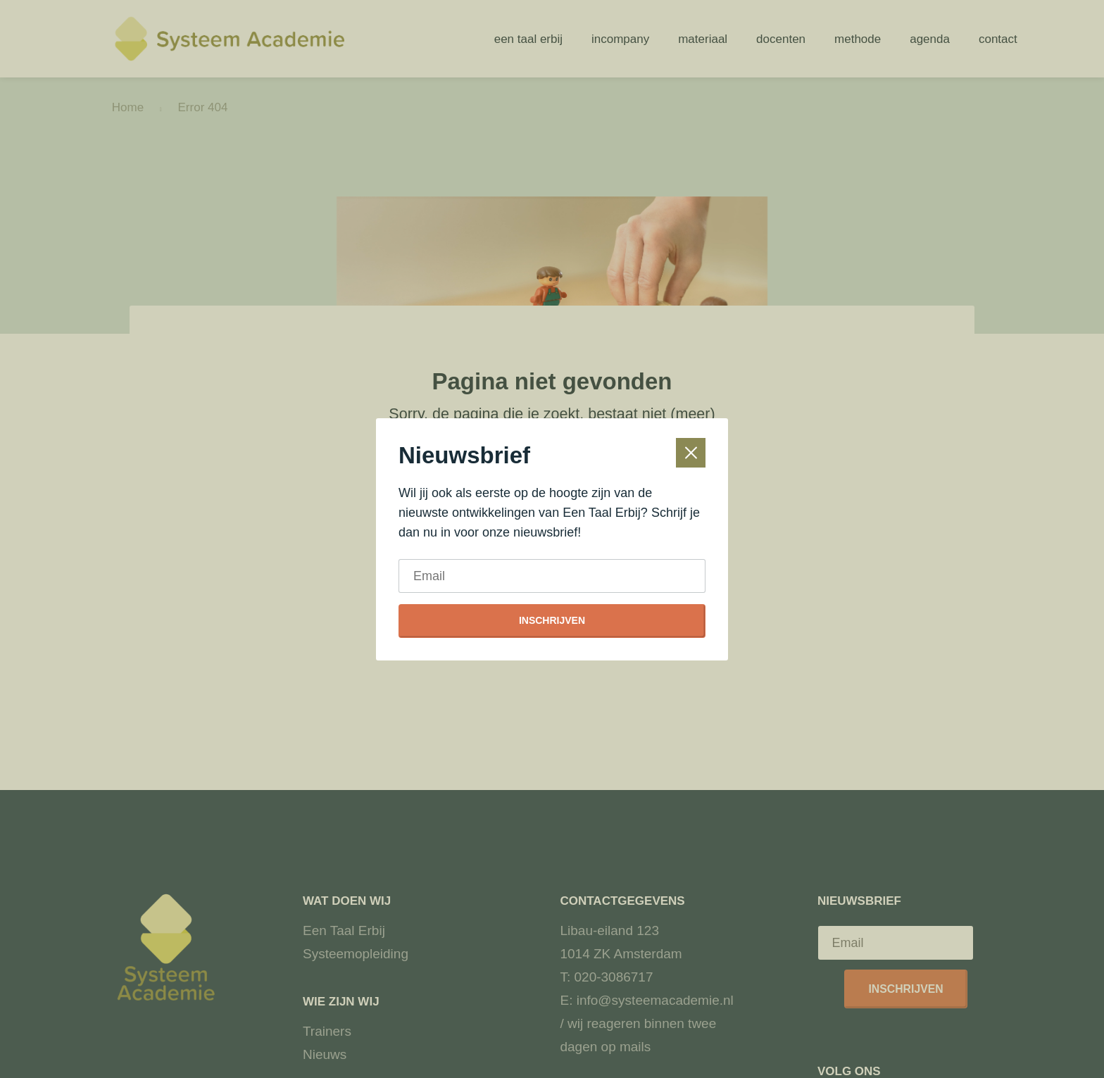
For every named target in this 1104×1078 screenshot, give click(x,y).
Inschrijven (552, 620)
